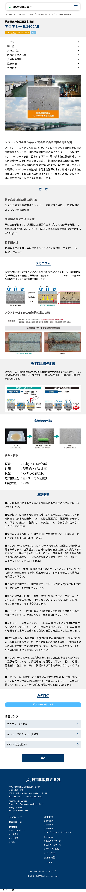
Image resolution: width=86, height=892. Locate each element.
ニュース (48, 862)
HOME (9, 14)
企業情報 (13, 826)
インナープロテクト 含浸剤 (22, 734)
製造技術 (49, 824)
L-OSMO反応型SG (17, 744)
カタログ (12, 68)
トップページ (15, 817)
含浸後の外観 (14, 59)
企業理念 (14, 834)
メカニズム (13, 50)
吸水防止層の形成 (16, 54)
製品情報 (48, 837)
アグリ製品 (50, 852)
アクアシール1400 (17, 724)
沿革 (13, 842)
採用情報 (48, 857)
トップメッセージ (18, 830)
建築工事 (42, 14)
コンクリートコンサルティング (58, 832)
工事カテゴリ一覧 (25, 14)
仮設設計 (49, 820)
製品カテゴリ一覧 (53, 841)
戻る (43, 758)
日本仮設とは (15, 821)
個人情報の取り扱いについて (41, 871)
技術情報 (48, 817)
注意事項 (12, 63)
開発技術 (49, 828)
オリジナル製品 (52, 848)
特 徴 (10, 46)
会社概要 (14, 838)
